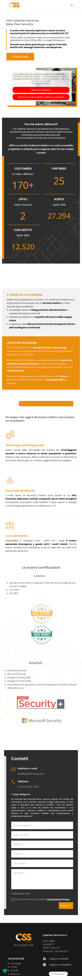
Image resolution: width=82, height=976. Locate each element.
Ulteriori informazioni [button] (41, 83)
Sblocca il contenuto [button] (41, 90)
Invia (64, 905)
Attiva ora (15, 973)
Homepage (15, 963)
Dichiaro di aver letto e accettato (40, 899)
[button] (5, 971)
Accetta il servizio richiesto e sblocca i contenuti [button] (41, 97)
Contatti (14, 970)
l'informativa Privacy (58, 899)
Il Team (13, 966)
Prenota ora (20, 56)
